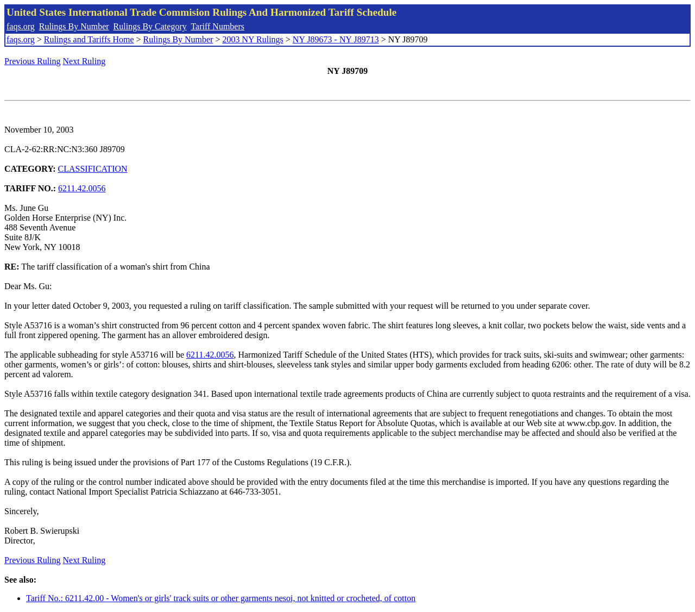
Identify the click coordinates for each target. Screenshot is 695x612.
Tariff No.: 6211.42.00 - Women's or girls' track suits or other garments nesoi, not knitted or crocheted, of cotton (220, 598)
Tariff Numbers (217, 26)
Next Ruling (84, 61)
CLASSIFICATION (93, 168)
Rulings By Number (74, 26)
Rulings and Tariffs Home (89, 39)
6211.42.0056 (81, 188)
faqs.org (21, 26)
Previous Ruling (32, 61)
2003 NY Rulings (253, 39)
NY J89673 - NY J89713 (336, 39)
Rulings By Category (150, 26)
